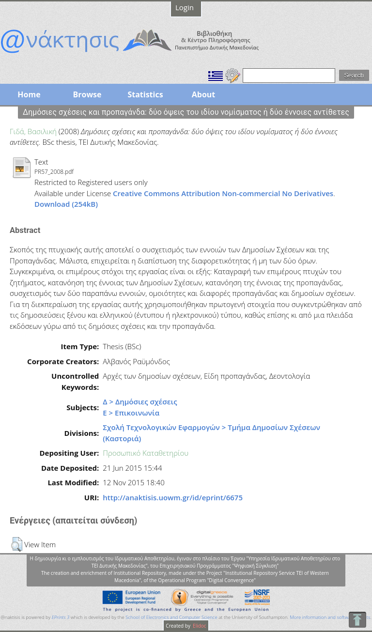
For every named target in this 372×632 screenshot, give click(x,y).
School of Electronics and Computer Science (171, 617)
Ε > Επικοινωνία (131, 412)
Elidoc (199, 625)
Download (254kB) (66, 204)
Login (184, 7)
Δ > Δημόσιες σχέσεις (140, 401)
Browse (87, 94)
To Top (357, 619)
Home (28, 94)
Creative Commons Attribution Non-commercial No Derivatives (223, 193)
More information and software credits (330, 617)
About (204, 94)
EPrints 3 (61, 617)
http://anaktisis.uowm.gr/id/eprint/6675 (173, 497)
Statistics (145, 94)
